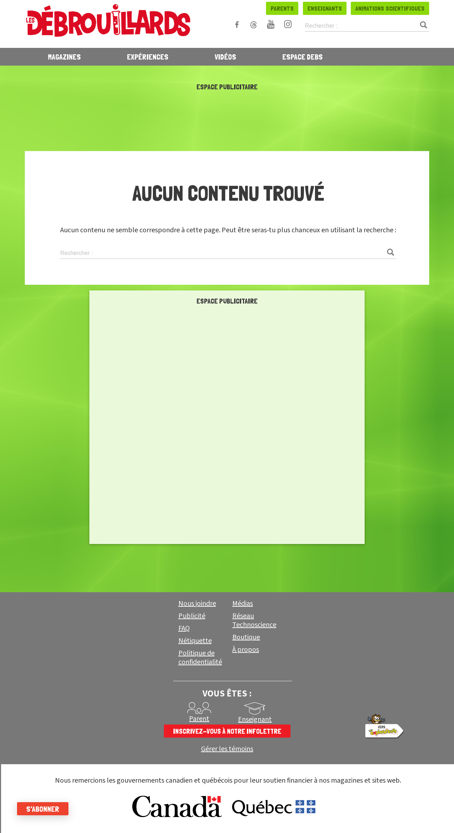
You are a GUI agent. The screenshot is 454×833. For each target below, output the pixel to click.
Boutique (246, 637)
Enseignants (325, 8)
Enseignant (255, 719)
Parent (199, 719)
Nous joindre (197, 604)
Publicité (191, 616)
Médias (242, 604)
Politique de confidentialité (200, 657)
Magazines (64, 56)
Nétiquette (195, 641)
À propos (245, 650)
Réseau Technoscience (254, 620)
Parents (282, 8)
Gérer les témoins (227, 749)
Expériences (147, 56)
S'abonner (43, 808)
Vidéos (225, 56)
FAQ (184, 628)
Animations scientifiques (390, 8)
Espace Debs (302, 56)
